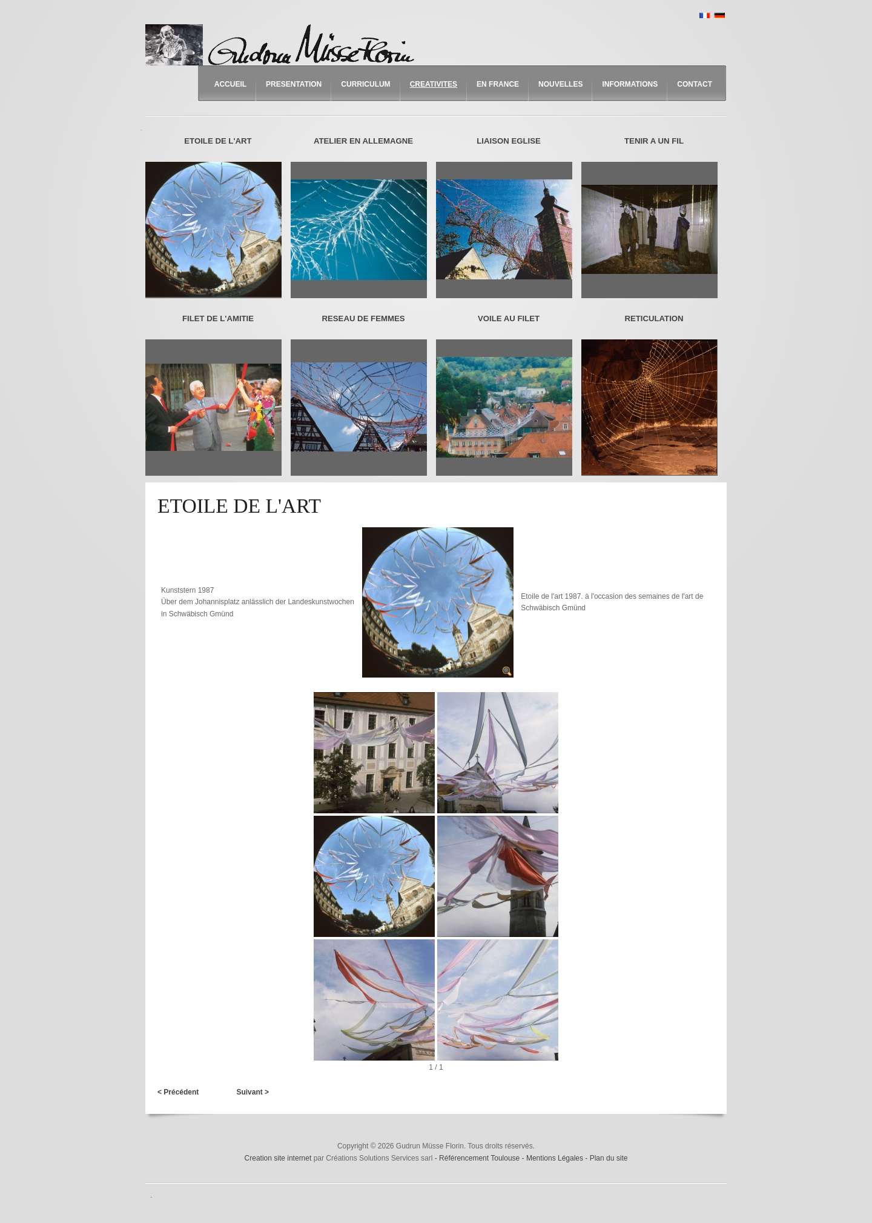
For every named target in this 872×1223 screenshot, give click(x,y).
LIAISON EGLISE (509, 140)
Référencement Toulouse (480, 1158)
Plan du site (609, 1158)
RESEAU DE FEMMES (363, 318)
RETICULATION (653, 318)
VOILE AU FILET (509, 318)
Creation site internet (278, 1158)
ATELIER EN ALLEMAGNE (363, 140)
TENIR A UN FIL (654, 140)
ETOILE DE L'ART (217, 140)
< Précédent (178, 1092)
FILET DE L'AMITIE (218, 318)
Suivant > (252, 1092)
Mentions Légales (555, 1158)
